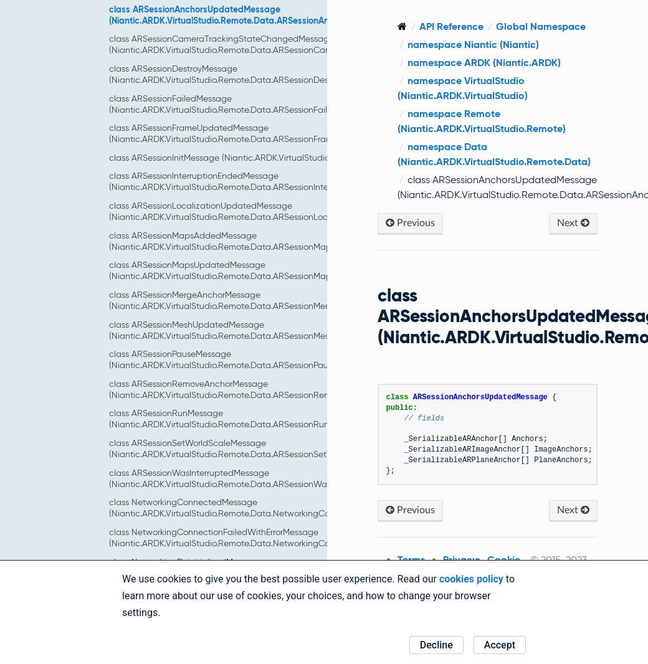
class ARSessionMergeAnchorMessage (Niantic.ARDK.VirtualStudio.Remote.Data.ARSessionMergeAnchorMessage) (256, 300)
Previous (410, 222)
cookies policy (471, 579)
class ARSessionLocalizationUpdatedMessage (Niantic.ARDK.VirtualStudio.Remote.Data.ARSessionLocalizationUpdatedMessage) (272, 211)
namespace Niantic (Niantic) (473, 44)
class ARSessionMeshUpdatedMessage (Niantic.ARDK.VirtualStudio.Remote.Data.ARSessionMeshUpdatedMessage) (258, 330)
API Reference (451, 26)
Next (573, 222)
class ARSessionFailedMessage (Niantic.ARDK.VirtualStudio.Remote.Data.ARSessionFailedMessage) (242, 104)
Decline (436, 645)
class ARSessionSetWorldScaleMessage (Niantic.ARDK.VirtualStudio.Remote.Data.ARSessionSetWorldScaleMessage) (259, 448)
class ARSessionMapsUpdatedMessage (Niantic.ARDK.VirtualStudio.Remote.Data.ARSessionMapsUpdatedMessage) (259, 270)
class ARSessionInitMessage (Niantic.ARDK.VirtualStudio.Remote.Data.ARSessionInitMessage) (292, 157)
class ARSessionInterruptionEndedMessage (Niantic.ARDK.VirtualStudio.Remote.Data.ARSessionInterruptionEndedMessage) (265, 181)
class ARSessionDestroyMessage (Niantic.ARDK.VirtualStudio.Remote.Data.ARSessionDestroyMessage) (245, 74)
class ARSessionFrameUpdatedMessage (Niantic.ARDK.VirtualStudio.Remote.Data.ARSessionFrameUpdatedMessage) (260, 133)
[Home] (402, 26)
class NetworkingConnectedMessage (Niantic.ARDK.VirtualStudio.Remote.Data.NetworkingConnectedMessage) (255, 507)
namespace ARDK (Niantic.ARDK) (484, 62)
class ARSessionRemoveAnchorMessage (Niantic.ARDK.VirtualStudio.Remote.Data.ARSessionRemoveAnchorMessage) (260, 389)
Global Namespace (541, 26)
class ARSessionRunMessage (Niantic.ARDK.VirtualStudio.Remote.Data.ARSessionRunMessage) (238, 418)
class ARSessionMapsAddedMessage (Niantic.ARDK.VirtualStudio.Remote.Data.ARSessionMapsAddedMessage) (255, 241)
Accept (499, 645)
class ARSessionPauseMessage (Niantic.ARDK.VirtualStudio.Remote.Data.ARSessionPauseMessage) (242, 359)
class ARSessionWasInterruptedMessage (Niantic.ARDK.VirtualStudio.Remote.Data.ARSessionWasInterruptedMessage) (261, 478)
